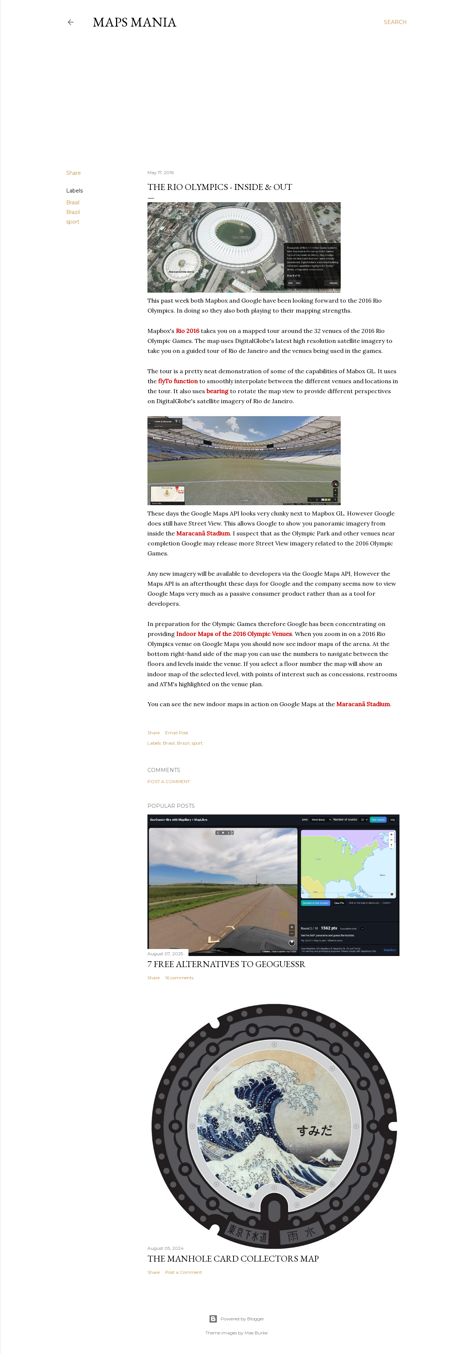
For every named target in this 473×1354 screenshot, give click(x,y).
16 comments (179, 977)
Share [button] (73, 173)
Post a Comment (168, 781)
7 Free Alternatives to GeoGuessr (226, 964)
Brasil (72, 202)
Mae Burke (256, 1333)
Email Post (176, 732)
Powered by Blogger (236, 1318)
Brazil (73, 212)
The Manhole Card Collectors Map (233, 1258)
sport (72, 221)
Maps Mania (135, 22)
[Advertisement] (236, 99)
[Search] (395, 22)
